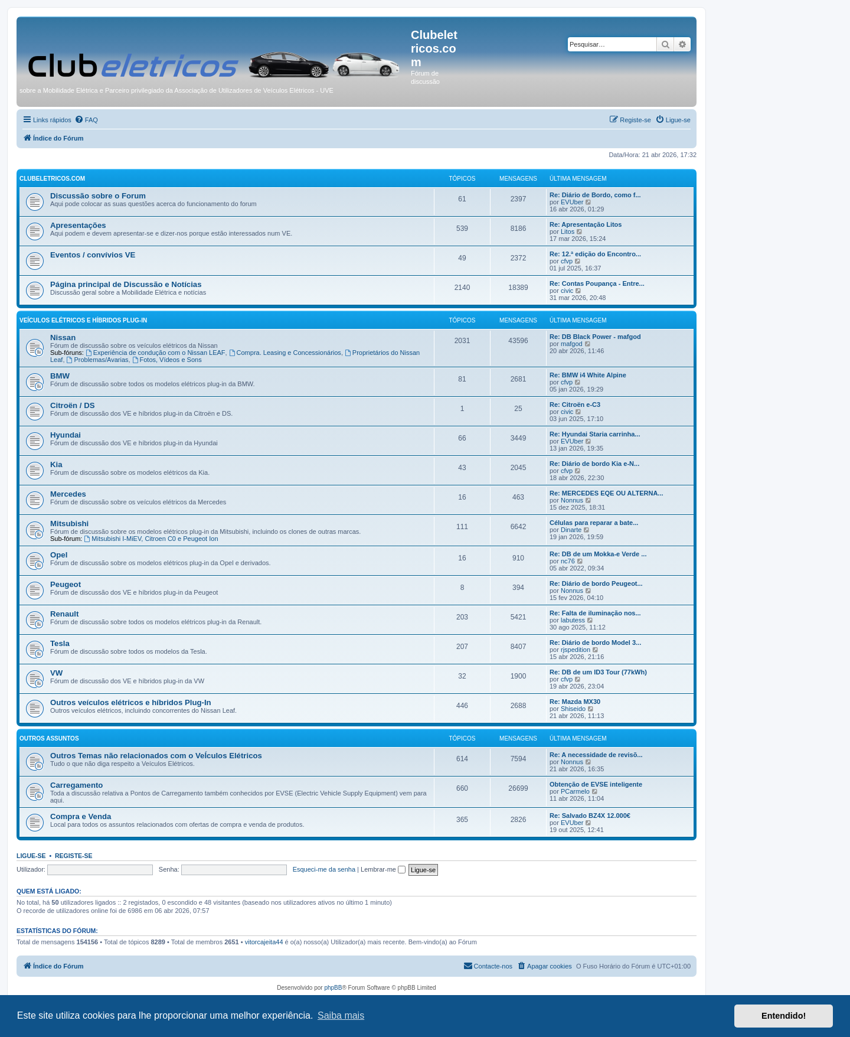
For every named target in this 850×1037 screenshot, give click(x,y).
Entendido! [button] (783, 1015)
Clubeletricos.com (52, 178)
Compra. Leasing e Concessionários (285, 352)
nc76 (568, 561)
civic (567, 290)
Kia (56, 464)
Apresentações (78, 225)
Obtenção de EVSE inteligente (596, 784)
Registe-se (74, 855)
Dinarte (571, 529)
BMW (60, 375)
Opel (58, 554)
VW (56, 672)
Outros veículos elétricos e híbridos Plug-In (130, 702)
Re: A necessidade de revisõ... (596, 754)
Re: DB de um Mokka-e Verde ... (598, 553)
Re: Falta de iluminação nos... (595, 613)
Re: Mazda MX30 (575, 701)
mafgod (572, 343)
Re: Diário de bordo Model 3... (595, 642)
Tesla (60, 643)
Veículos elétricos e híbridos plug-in (83, 320)
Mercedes (68, 494)
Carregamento (76, 785)
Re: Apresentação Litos (586, 224)
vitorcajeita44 (264, 941)
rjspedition (575, 649)
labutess (573, 620)
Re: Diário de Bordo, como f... (595, 194)
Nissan (63, 337)
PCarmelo (575, 791)
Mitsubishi (69, 523)
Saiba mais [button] (341, 1015)
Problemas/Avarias (98, 359)
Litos (567, 231)
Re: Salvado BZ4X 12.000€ (590, 815)
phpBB (333, 987)
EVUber (572, 202)
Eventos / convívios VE (92, 254)
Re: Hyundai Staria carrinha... (595, 434)
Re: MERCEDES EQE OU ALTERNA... (606, 493)
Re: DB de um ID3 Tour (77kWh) (598, 672)
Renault (64, 613)
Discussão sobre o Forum (98, 195)
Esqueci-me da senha (324, 869)
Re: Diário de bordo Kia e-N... (594, 463)
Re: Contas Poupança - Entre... (597, 283)
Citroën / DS (72, 405)
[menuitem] (86, 120)
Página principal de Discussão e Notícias (126, 284)
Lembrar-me (383, 869)
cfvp (567, 261)
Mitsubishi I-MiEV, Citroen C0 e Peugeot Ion (151, 538)
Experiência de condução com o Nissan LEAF (155, 352)
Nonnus (572, 500)
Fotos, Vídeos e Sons (167, 359)
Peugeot (65, 584)
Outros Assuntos (49, 738)
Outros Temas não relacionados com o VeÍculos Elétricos (156, 755)
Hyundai (65, 435)
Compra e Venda (80, 816)
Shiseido (573, 708)
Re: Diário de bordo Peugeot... (596, 583)
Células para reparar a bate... (594, 522)
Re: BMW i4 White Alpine (588, 375)
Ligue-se (31, 855)
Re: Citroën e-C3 (575, 404)
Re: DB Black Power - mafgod (595, 336)
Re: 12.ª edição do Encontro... (595, 253)
